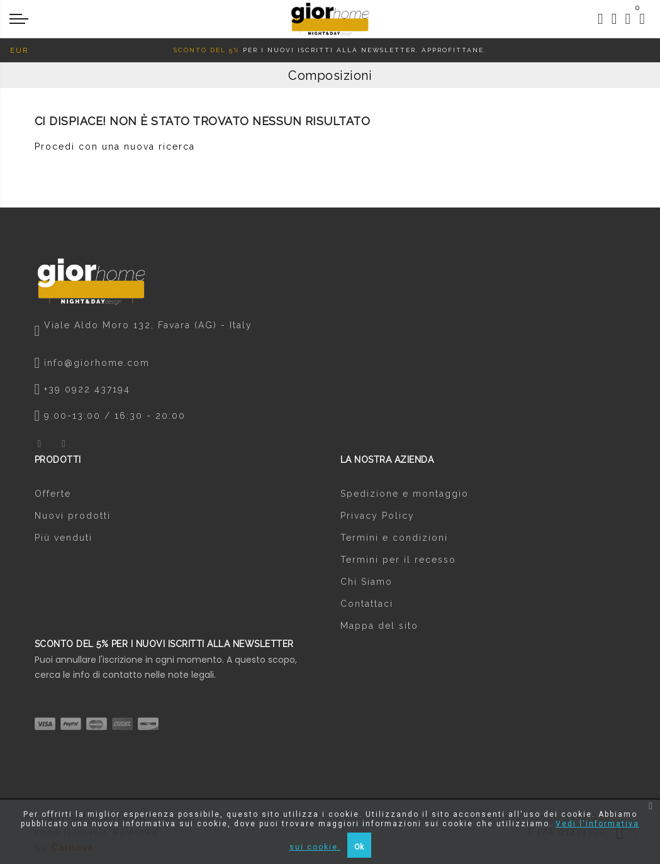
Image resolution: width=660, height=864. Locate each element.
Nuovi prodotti (73, 516)
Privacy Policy (377, 516)
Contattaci (366, 604)
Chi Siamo (366, 582)
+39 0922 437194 (87, 389)
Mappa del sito (379, 626)
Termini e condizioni (394, 538)
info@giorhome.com (97, 363)
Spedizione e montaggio (404, 494)
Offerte (53, 494)
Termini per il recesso (398, 560)
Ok (359, 847)
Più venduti (63, 538)
